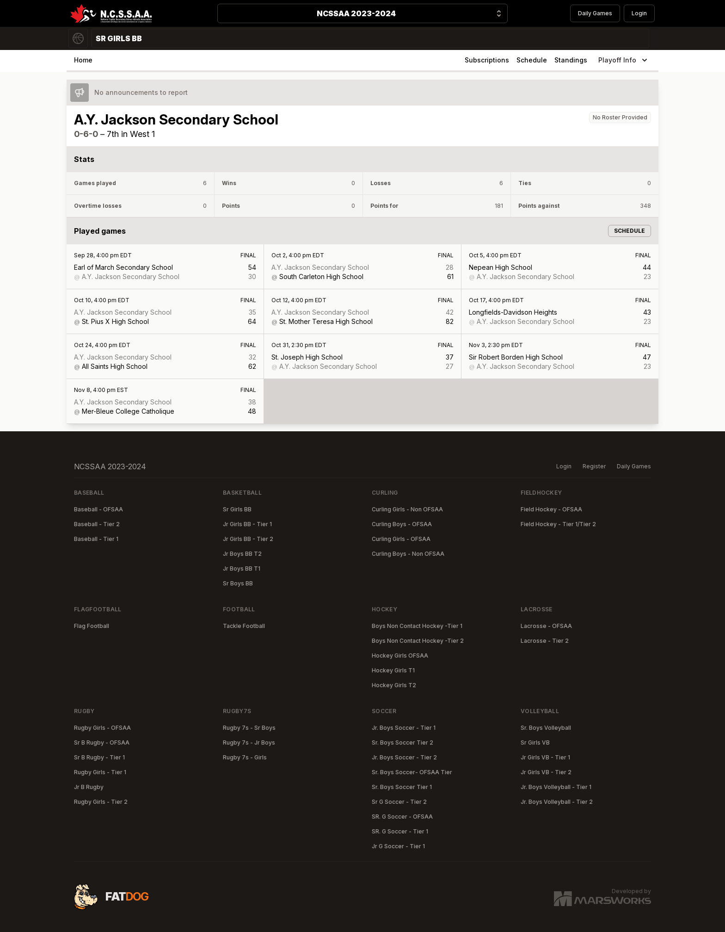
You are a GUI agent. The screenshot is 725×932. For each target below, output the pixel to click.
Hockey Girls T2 (394, 685)
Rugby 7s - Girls (245, 757)
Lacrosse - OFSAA (546, 625)
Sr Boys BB (238, 583)
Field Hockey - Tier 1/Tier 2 (558, 524)
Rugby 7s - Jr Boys (249, 742)
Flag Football (91, 625)
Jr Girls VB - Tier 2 (546, 772)
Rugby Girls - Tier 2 (101, 801)
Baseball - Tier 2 (97, 524)
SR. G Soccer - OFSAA (402, 816)
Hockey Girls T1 (393, 670)
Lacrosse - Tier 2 (545, 640)
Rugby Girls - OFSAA (102, 727)
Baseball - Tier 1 (96, 538)
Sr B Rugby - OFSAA (101, 742)
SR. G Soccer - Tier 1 (400, 831)
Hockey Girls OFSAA (400, 655)
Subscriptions (487, 60)
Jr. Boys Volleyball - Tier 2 (557, 801)
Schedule (531, 60)
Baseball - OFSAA (98, 509)
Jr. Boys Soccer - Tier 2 (404, 757)
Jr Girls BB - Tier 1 (247, 524)
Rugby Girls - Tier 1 (100, 772)
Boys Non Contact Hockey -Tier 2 (418, 640)
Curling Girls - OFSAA (401, 538)
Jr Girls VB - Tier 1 (545, 757)
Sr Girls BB (237, 509)
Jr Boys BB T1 (241, 568)
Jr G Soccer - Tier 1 (398, 846)
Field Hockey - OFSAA (551, 509)
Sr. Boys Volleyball (546, 727)
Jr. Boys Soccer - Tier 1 (404, 727)
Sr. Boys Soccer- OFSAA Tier (412, 772)
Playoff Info (623, 60)
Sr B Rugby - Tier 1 (99, 757)
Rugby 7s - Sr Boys (249, 727)
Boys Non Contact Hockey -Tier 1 (417, 625)
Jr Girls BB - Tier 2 (248, 538)
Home (83, 60)
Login (639, 13)
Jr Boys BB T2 (242, 553)
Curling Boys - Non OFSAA (408, 553)
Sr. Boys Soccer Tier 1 (402, 786)
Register (594, 466)
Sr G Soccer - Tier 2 (399, 801)
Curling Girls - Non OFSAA (407, 509)
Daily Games (595, 13)
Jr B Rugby (89, 786)
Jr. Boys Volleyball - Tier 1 (556, 786)
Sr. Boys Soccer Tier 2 (402, 742)
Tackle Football (244, 625)
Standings (570, 60)
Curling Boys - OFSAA (402, 524)
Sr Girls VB (535, 742)
